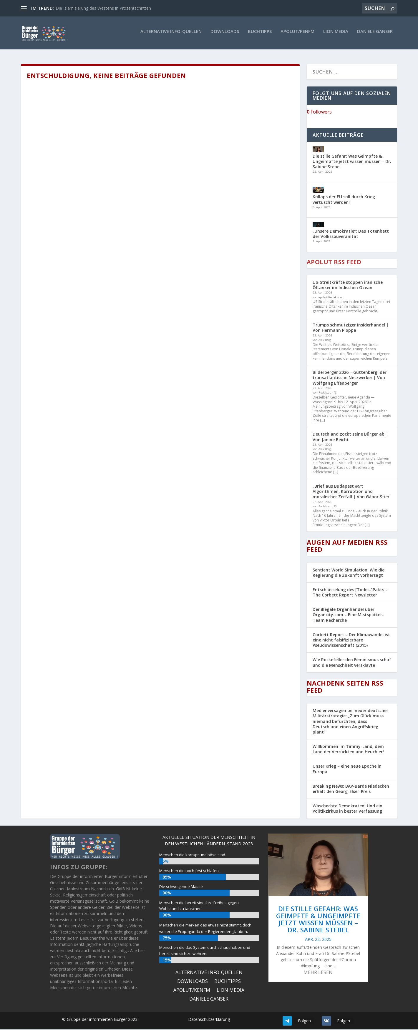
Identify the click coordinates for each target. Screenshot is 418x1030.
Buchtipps (260, 34)
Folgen (304, 1021)
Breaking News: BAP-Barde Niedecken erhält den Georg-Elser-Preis (351, 789)
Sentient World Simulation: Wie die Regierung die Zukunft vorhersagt (348, 573)
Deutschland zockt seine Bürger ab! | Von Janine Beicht (351, 437)
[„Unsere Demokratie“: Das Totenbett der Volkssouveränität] (318, 226)
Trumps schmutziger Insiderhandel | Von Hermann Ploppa (351, 328)
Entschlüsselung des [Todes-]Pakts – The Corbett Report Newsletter (350, 592)
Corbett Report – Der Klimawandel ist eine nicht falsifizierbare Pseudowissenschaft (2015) (351, 640)
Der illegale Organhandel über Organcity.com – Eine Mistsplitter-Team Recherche (348, 615)
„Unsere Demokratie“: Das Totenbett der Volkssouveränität (351, 234)
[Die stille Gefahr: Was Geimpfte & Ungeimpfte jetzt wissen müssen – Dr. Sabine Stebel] (318, 150)
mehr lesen (318, 973)
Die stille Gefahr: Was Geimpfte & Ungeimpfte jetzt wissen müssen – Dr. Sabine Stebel (352, 162)
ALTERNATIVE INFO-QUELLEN (171, 34)
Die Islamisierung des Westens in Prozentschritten (103, 8)
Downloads (224, 34)
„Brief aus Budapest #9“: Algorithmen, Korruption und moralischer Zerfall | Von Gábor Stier (351, 492)
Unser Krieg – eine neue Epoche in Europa (347, 769)
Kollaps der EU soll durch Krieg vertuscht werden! (344, 200)
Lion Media (335, 34)
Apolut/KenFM (297, 34)
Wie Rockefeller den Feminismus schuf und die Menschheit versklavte (352, 663)
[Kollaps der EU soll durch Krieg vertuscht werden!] (318, 191)
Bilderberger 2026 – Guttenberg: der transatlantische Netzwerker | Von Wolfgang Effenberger (350, 378)
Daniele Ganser (375, 34)
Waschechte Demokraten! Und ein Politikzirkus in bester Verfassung (347, 809)
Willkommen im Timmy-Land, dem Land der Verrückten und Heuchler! (348, 749)
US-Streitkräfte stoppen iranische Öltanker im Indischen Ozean (348, 285)
